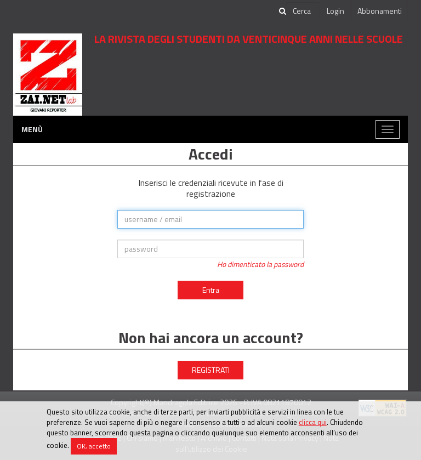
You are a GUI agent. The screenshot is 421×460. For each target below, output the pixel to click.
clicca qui (313, 422)
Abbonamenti (379, 10)
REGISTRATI (211, 370)
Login (335, 10)
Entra (210, 290)
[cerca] (302, 11)
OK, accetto (94, 446)
